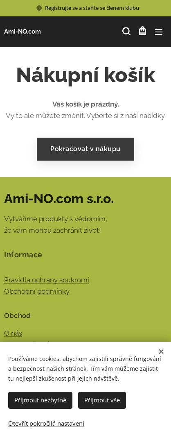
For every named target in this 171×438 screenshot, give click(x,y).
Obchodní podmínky (37, 291)
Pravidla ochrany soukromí (46, 280)
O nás (13, 333)
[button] (125, 31)
